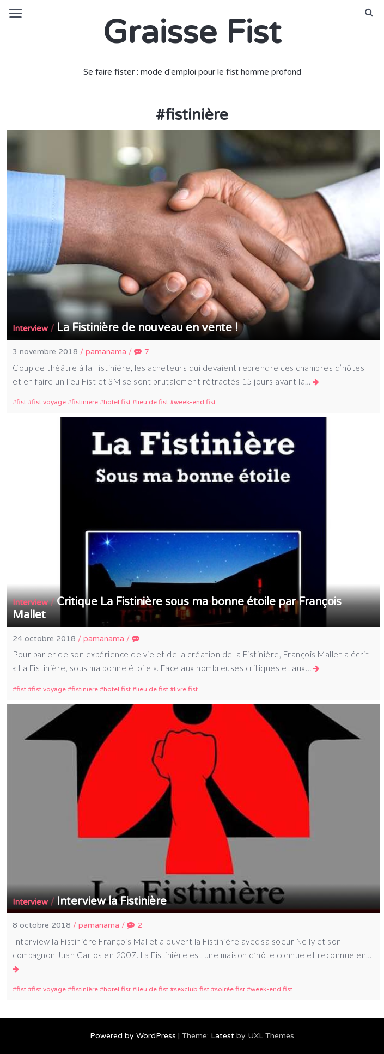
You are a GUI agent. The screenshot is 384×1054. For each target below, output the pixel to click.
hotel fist (117, 402)
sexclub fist (191, 989)
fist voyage (49, 402)
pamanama (106, 351)
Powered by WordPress (133, 1035)
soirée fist (230, 989)
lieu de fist (152, 402)
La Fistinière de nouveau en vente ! (147, 327)
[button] (369, 12)
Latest (222, 1035)
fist (21, 402)
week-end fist (195, 402)
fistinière (84, 402)
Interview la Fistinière (112, 901)
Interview (30, 328)
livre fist (186, 689)
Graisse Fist (192, 32)
